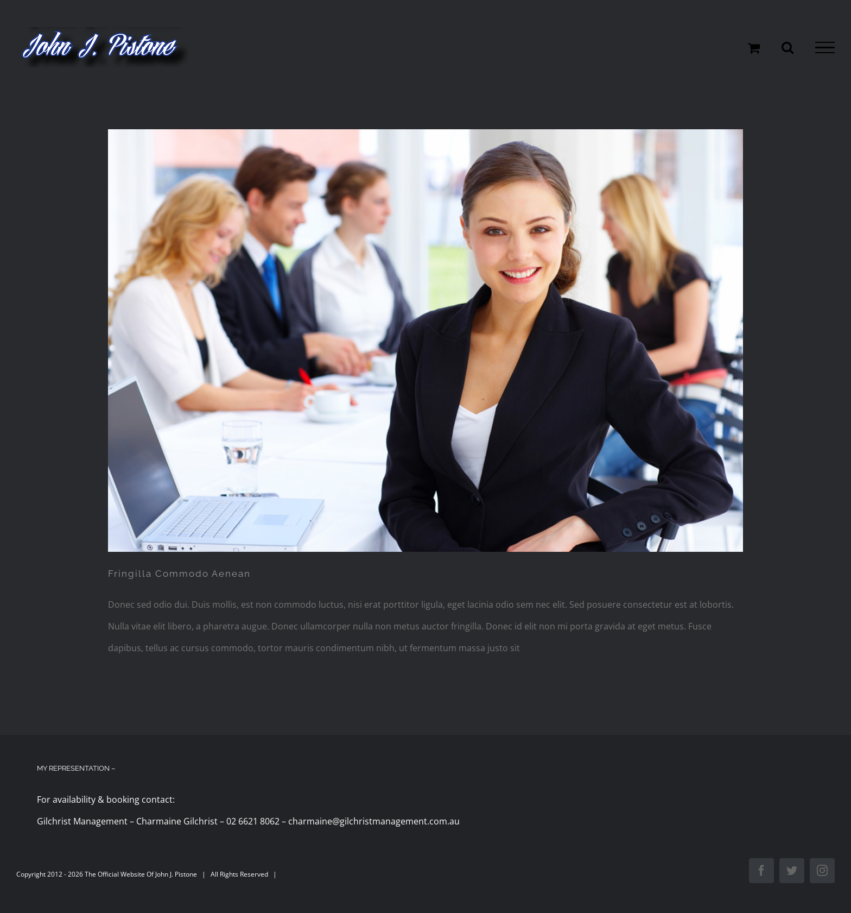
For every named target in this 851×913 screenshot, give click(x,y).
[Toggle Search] (787, 47)
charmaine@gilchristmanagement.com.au (374, 821)
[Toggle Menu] (825, 48)
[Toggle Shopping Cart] (754, 47)
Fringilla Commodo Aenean (179, 573)
